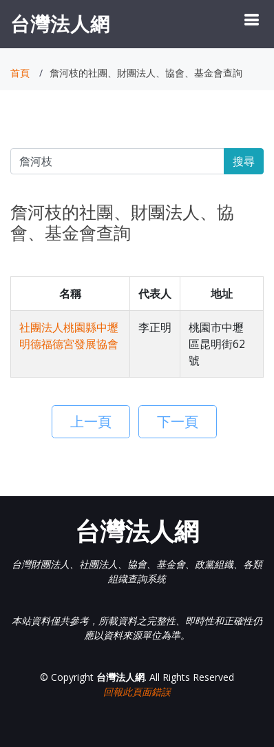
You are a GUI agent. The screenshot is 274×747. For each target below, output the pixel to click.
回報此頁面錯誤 (137, 691)
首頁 (20, 72)
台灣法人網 (60, 23)
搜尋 (244, 161)
